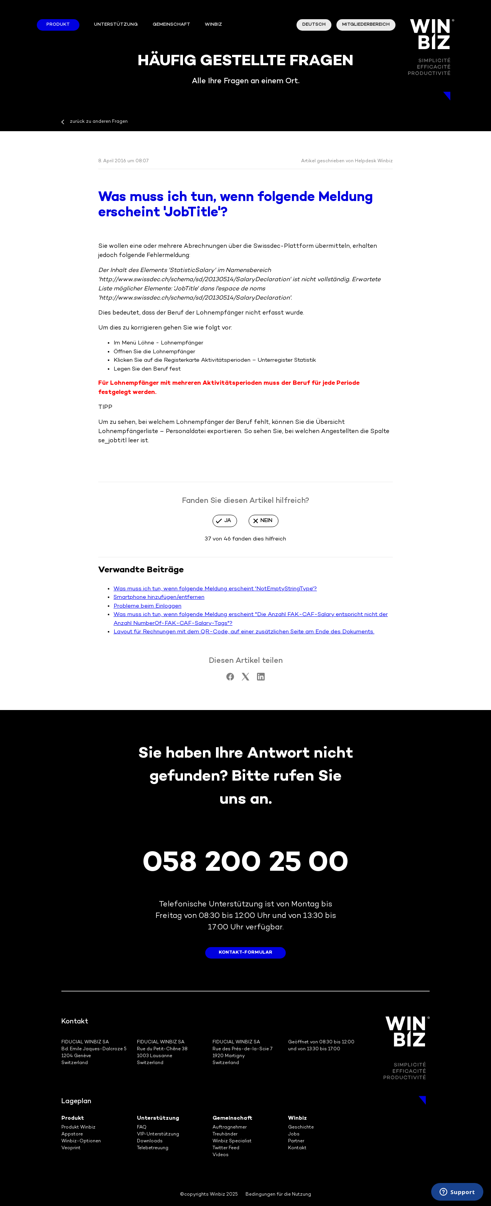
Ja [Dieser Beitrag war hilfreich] (227, 521)
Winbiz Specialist (232, 1141)
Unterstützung (116, 24)
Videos (221, 1155)
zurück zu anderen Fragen (99, 121)
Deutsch (314, 24)
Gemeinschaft (171, 24)
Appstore (72, 1134)
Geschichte (301, 1127)
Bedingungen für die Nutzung (278, 1194)
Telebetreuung (152, 1148)
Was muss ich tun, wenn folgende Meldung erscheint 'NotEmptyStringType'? (215, 589)
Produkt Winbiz (78, 1127)
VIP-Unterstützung (158, 1134)
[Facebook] (230, 679)
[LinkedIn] (261, 679)
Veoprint (71, 1148)
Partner (296, 1141)
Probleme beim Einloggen (147, 606)
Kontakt (297, 1148)
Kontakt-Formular (245, 952)
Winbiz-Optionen (81, 1141)
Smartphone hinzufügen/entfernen (159, 597)
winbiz (213, 24)
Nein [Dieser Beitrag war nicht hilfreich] (266, 521)
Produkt (58, 24)
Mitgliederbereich (366, 24)
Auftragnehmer (230, 1127)
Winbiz (297, 1118)
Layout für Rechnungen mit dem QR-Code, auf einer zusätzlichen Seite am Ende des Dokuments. (244, 632)
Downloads (150, 1141)
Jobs (294, 1134)
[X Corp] (245, 679)
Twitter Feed (226, 1148)
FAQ (142, 1127)
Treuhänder (225, 1134)
